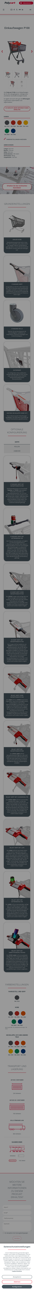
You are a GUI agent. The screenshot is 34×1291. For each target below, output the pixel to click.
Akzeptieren (17, 1277)
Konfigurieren (17, 1287)
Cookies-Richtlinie (17, 1271)
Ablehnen (17, 1282)
